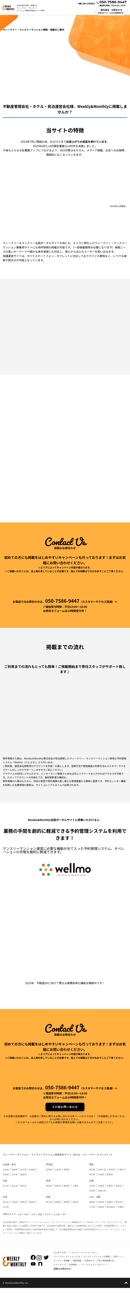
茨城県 (101, 1180)
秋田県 (6, 1180)
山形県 (15, 1180)
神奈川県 (102, 1175)
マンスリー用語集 (61, 1266)
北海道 (6, 1175)
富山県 (15, 1191)
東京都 (92, 1175)
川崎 (33, 1220)
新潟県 (49, 1175)
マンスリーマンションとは (82, 1258)
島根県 (32, 1208)
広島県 (15, 1208)
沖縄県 (121, 1212)
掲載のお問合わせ (62, 1274)
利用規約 (73, 1270)
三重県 (75, 1191)
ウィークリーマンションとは (66, 1262)
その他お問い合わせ (65, 1113)
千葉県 (121, 1175)
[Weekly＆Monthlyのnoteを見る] (40, 1270)
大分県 (92, 1212)
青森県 (15, 1175)
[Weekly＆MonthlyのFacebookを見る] (33, 1263)
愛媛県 (66, 1208)
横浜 (26, 1220)
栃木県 (92, 1180)
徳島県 (58, 1208)
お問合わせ (89, 1266)
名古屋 (56, 1220)
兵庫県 (101, 1191)
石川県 (6, 1191)
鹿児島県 (111, 1212)
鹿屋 (40, 1220)
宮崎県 (101, 1212)
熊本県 (119, 1208)
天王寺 (48, 1220)
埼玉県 (112, 1175)
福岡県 (92, 1208)
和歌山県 (102, 1196)
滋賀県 (119, 1191)
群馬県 (110, 1180)
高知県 (75, 1208)
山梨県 (58, 1175)
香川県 (49, 1208)
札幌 (20, 1220)
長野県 (66, 1175)
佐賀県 (101, 1208)
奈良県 (92, 1196)
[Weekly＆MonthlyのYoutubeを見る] (33, 1270)
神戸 (64, 1220)
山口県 (6, 1212)
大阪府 (92, 1191)
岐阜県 (58, 1191)
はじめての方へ (60, 1258)
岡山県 (6, 1208)
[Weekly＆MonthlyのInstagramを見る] (39, 1263)
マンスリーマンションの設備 (96, 1262)
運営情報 (77, 1266)
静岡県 (66, 1191)
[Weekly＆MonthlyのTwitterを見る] (46, 1263)
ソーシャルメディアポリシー (93, 1270)
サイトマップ (59, 1270)
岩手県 (23, 1175)
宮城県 (32, 1175)
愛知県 (49, 1191)
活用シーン (118, 1262)
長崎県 (110, 1208)
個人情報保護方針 (106, 1266)
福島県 (23, 1180)
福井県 (23, 1191)
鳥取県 (23, 1208)
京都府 (110, 1191)
